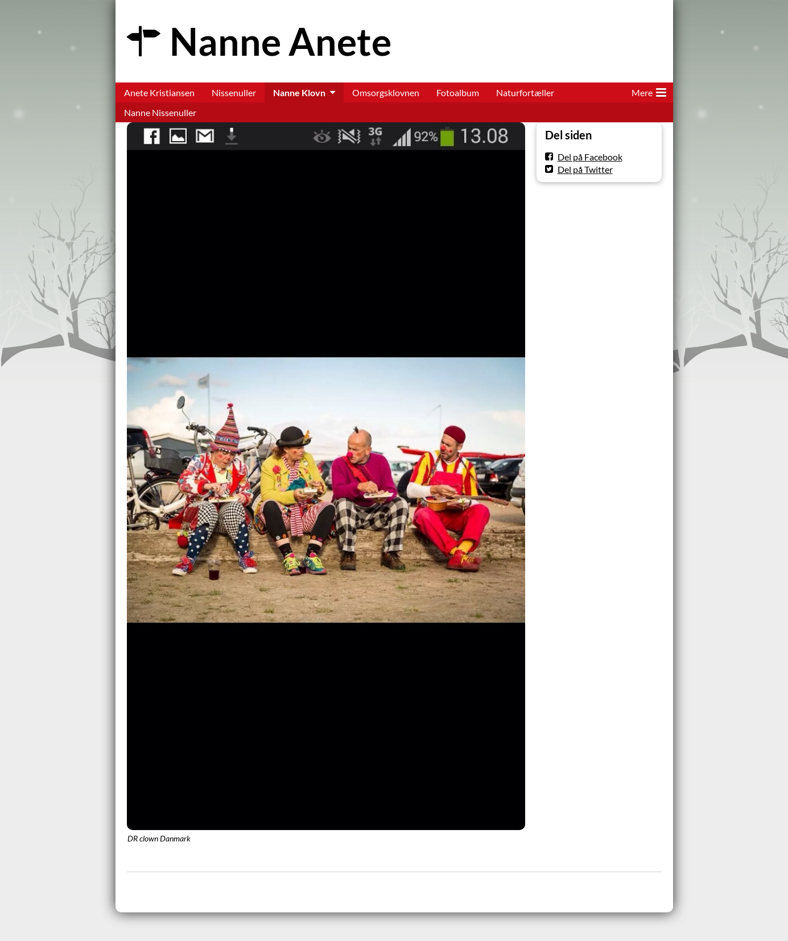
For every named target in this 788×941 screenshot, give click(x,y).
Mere (649, 90)
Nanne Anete (280, 41)
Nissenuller (234, 92)
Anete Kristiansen (159, 92)
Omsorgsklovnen (385, 92)
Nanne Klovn (299, 92)
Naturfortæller (525, 92)
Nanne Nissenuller (160, 112)
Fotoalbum (457, 92)
